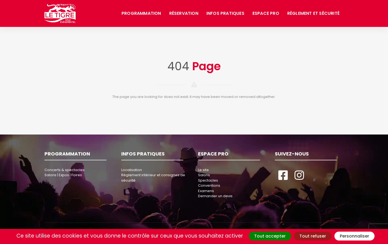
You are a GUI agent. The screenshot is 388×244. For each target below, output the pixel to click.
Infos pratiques (225, 13)
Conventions (209, 185)
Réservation (183, 13)
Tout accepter (270, 236)
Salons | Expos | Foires (63, 175)
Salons (204, 175)
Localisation (131, 169)
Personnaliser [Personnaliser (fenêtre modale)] (354, 236)
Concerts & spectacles (64, 169)
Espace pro (265, 13)
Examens (206, 190)
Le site (203, 169)
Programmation (141, 13)
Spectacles (208, 180)
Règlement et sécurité (313, 13)
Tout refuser (312, 236)
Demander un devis (215, 196)
